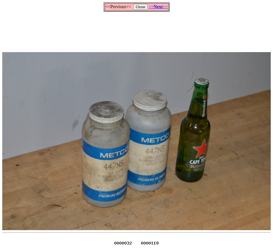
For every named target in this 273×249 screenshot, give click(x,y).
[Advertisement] (136, 29)
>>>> (158, 6)
